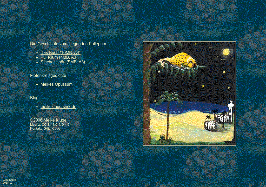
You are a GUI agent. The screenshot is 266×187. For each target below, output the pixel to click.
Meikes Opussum (57, 84)
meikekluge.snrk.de (58, 106)
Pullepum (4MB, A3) (59, 57)
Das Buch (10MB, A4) (61, 52)
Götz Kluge (51, 128)
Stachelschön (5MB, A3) (63, 62)
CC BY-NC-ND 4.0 (55, 124)
